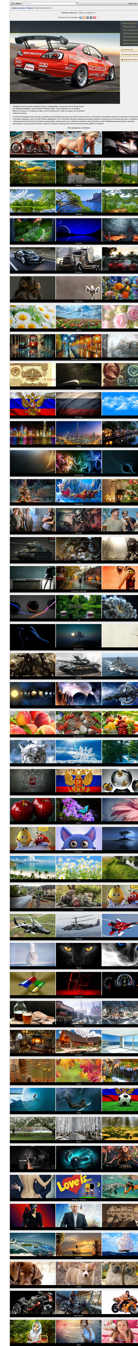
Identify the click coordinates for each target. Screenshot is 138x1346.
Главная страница (18, 8)
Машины (30, 8)
